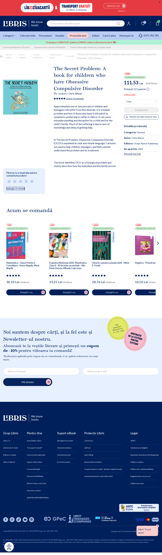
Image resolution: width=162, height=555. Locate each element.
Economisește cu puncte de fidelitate (49, 47)
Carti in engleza (22, 56)
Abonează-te (126, 35)
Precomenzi (45, 35)
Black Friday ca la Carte (36, 483)
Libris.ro (6, 441)
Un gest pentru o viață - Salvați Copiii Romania (103, 469)
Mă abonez (36, 382)
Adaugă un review (15, 188)
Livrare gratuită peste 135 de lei (16, 47)
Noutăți (59, 35)
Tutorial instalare (64, 448)
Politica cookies (137, 462)
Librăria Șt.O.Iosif (10, 448)
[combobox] (86, 23)
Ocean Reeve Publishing (141, 143)
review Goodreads (75, 98)
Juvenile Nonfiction (37, 56)
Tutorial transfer (64, 455)
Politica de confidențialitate (142, 469)
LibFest (87, 448)
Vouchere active (34, 491)
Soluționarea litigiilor (139, 448)
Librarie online (9, 56)
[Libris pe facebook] (5, 519)
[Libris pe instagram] (12, 519)
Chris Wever (75, 93)
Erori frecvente (63, 462)
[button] (152, 255)
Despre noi (116, 531)
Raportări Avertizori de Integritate (145, 455)
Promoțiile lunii (78, 35)
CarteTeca (88, 441)
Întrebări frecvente (65, 441)
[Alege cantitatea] (141, 101)
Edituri (95, 35)
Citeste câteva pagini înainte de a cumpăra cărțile (90, 47)
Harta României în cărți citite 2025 (98, 476)
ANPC (133, 441)
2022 (133, 149)
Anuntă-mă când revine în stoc (141, 117)
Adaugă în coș (32, 292)
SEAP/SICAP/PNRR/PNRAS (38, 498)
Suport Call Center (34, 462)
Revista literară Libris (93, 462)
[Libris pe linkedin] (31, 519)
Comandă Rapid (33, 469)
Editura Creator (9, 455)
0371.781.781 (149, 35)
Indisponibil (141, 109)
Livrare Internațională (36, 455)
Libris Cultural (9, 462)
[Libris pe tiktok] (18, 519)
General (69, 56)
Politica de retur (137, 483)
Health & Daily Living (55, 56)
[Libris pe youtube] (25, 519)
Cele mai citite (27, 35)
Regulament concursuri (140, 476)
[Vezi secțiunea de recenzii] (13, 275)
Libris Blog (88, 455)
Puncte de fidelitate (35, 476)
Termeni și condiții (130, 531)
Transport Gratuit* (34, 448)
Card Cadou (109, 35)
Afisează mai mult (132, 153)
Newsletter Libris (34, 441)
